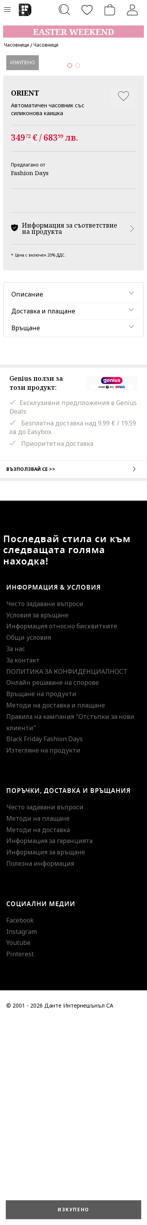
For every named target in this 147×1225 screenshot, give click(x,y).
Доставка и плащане (43, 515)
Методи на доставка (38, 1033)
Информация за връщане (45, 1056)
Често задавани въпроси (44, 807)
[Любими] (87, 10)
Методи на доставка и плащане (55, 909)
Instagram (21, 1135)
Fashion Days (30, 377)
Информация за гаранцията (49, 1044)
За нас (15, 853)
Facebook (20, 1124)
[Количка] (109, 10)
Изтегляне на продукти (43, 954)
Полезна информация (40, 1067)
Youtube (18, 1146)
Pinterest (20, 1158)
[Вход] (132, 10)
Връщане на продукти (41, 898)
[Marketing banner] (73, 28)
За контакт (23, 863)
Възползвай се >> (73, 672)
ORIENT (25, 297)
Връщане (25, 532)
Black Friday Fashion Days (44, 943)
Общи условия (28, 841)
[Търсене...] (64, 10)
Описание (27, 498)
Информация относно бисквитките (61, 830)
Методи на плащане (38, 1022)
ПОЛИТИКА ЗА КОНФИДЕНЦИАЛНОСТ (66, 875)
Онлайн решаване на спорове (52, 886)
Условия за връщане (37, 818)
